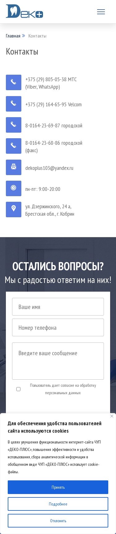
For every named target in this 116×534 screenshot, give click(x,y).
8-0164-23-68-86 (42, 142)
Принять (58, 487)
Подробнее (58, 504)
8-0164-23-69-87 (42, 125)
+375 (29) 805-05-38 (46, 79)
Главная (13, 36)
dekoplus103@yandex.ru (49, 167)
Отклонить (58, 520)
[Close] (111, 416)
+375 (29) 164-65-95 (46, 104)
